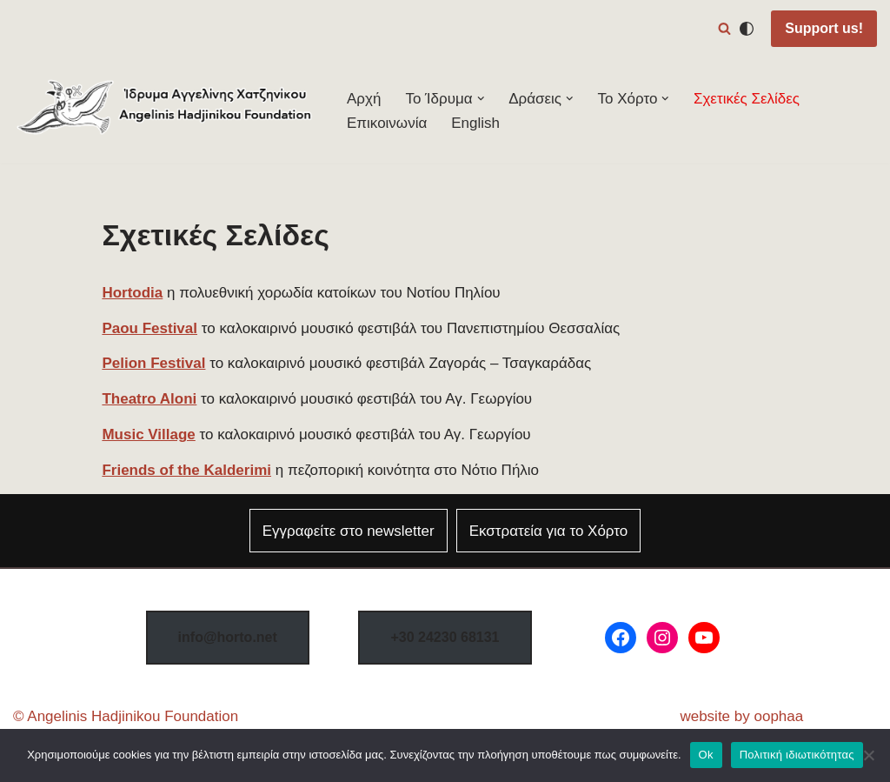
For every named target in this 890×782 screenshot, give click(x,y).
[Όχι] (868, 755)
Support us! (824, 28)
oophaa (778, 716)
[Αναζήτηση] (724, 28)
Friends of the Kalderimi (186, 470)
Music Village (148, 434)
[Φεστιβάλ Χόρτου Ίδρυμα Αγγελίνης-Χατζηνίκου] (165, 111)
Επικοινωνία (387, 123)
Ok (706, 754)
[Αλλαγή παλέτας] (747, 29)
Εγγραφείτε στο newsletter (348, 531)
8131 (444, 637)
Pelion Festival (153, 363)
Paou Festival (149, 328)
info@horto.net (227, 637)
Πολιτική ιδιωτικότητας (797, 754)
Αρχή (364, 98)
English (475, 123)
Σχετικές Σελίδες (747, 98)
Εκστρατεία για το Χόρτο (548, 531)
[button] (481, 99)
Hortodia (132, 292)
